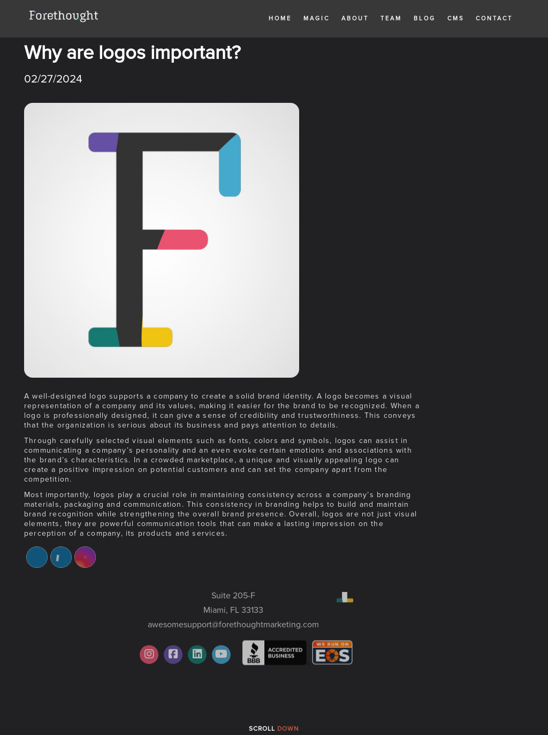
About (355, 18)
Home (280, 18)
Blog (425, 18)
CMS (455, 18)
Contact (494, 18)
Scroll (274, 729)
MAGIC (316, 18)
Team (391, 18)
